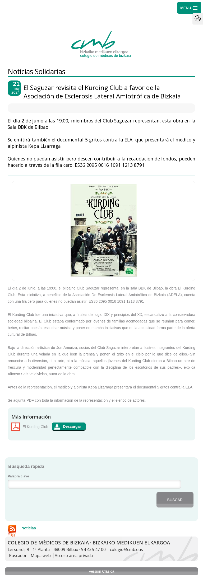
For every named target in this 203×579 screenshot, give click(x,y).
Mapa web (41, 555)
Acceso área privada (74, 555)
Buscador (18, 555)
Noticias (28, 528)
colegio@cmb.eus (126, 549)
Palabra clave (18, 476)
